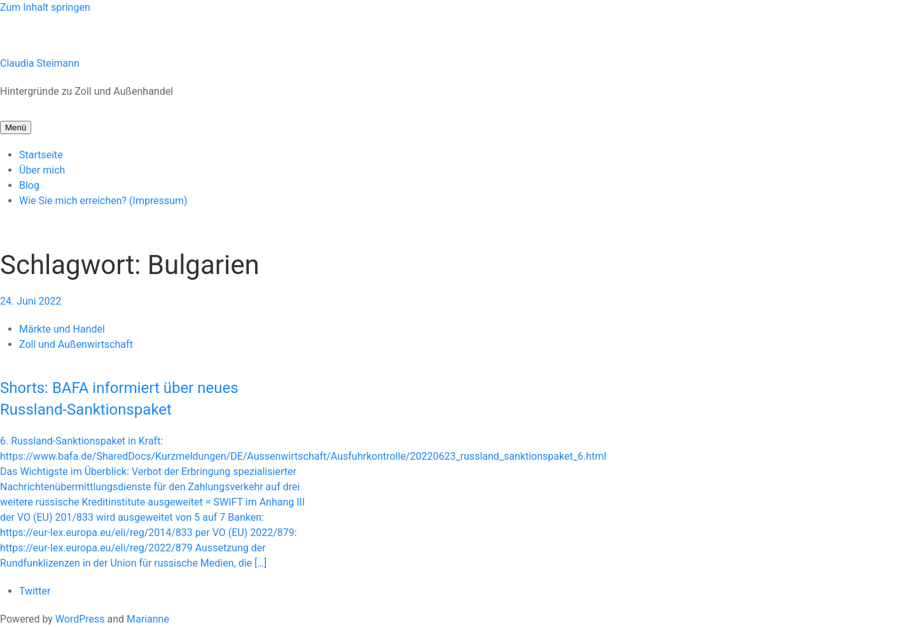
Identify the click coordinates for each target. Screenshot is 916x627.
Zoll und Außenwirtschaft (76, 344)
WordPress (80, 619)
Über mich (42, 170)
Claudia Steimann (40, 63)
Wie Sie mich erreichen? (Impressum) (103, 201)
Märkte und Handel (62, 329)
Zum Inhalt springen (45, 7)
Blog (29, 185)
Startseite (41, 155)
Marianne (148, 619)
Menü (15, 127)
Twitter (34, 591)
